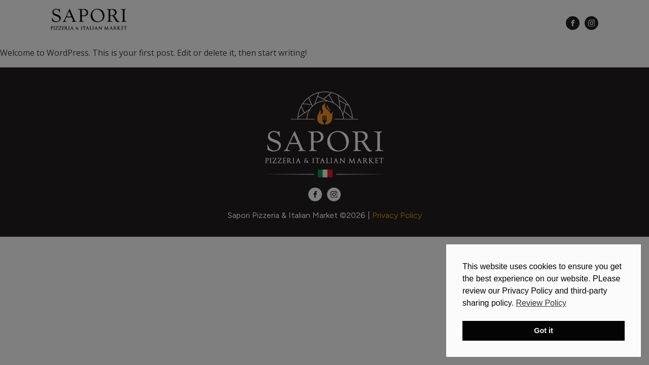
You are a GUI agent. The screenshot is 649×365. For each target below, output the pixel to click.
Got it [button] (543, 330)
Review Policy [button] (541, 303)
